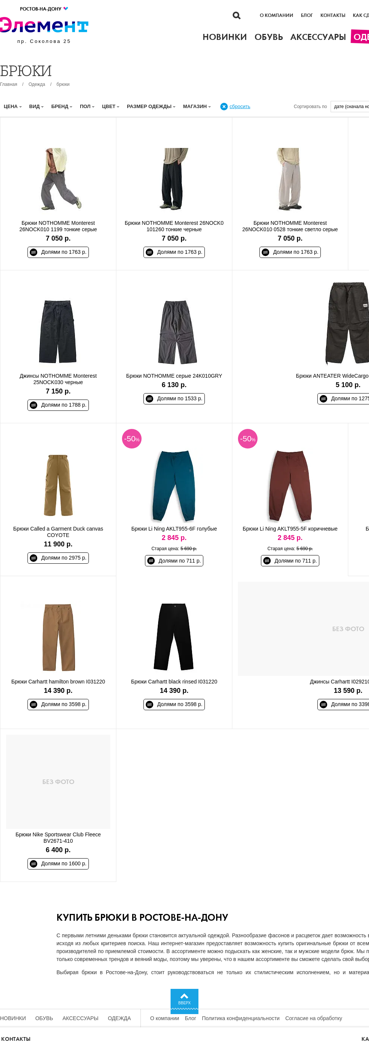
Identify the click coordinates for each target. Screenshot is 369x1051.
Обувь (44, 1018)
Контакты (332, 15)
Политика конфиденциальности (241, 1018)
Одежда (37, 84)
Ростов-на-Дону (44, 9)
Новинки (13, 1018)
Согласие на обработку (313, 1018)
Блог (307, 15)
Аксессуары (81, 1018)
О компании (276, 15)
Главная (8, 84)
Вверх (184, 1003)
